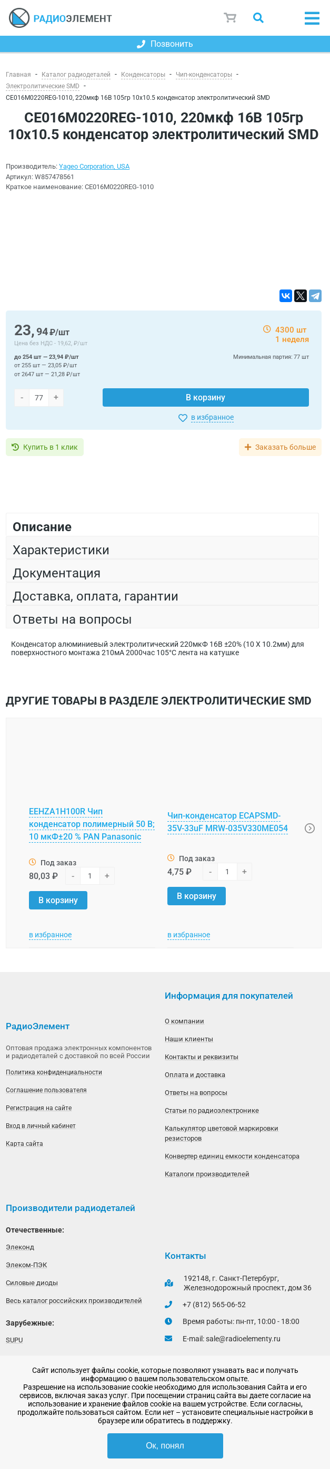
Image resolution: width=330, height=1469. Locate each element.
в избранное (212, 417)
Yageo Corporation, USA (94, 166)
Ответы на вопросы (196, 1092)
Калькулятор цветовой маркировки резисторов (221, 1133)
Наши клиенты (189, 1039)
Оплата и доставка (195, 1075)
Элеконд (20, 1247)
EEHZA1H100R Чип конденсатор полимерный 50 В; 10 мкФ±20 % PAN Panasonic (92, 824)
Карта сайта (24, 1143)
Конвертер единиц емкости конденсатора (232, 1156)
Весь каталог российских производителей (74, 1301)
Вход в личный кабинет (41, 1126)
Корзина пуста (230, 18)
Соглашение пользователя (46, 1090)
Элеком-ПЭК (26, 1265)
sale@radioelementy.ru (243, 1338)
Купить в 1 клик (50, 447)
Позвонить (165, 44)
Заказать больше (285, 447)
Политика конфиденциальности (54, 1072)
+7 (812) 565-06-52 (214, 1304)
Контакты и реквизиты (201, 1057)
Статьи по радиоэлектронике (212, 1110)
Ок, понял (165, 1445)
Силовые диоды (32, 1283)
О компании (184, 1021)
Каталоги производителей (207, 1174)
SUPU (14, 1340)
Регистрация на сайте (39, 1108)
